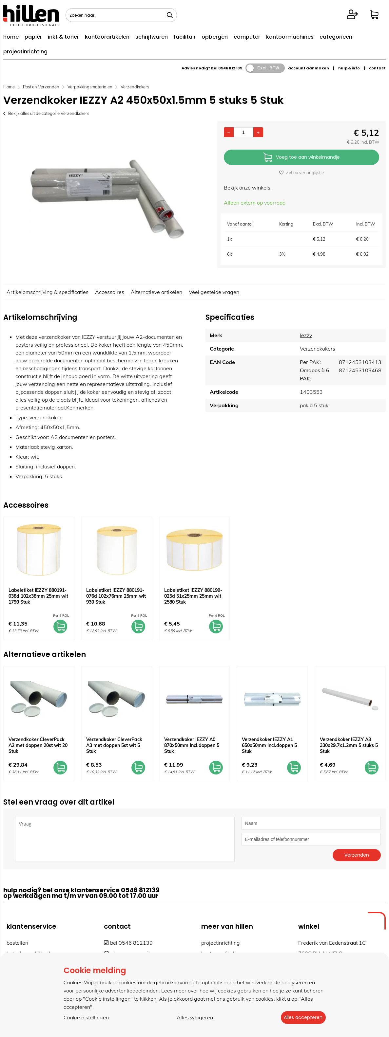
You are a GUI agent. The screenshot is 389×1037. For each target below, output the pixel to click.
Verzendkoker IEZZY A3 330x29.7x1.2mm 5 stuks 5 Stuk (349, 745)
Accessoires (109, 292)
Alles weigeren (192, 1017)
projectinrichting (25, 51)
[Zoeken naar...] (169, 15)
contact (377, 68)
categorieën (336, 37)
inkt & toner (63, 37)
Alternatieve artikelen (156, 292)
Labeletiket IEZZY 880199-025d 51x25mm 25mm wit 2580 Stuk (193, 596)
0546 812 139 (230, 68)
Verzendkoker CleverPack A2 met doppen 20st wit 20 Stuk (38, 745)
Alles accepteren (301, 1017)
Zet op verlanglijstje (301, 172)
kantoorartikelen (107, 37)
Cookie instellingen (86, 1017)
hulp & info (349, 68)
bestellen (17, 942)
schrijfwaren (151, 37)
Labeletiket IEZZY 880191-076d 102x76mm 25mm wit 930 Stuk (116, 596)
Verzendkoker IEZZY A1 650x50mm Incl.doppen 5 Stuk (269, 745)
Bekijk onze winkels (247, 187)
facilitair (185, 37)
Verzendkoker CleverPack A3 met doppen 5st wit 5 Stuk (114, 745)
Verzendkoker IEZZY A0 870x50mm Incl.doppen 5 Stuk (191, 745)
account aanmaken (308, 68)
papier (33, 37)
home (11, 37)
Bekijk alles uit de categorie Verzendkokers (46, 113)
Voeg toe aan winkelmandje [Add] (301, 158)
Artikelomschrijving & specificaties (47, 292)
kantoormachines (290, 37)
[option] (107, 199)
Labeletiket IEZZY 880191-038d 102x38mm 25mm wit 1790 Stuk (38, 596)
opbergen (215, 37)
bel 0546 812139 (128, 942)
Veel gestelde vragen (214, 292)
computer (247, 37)
